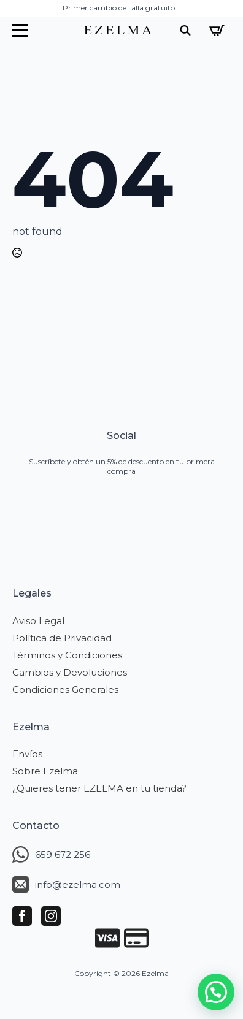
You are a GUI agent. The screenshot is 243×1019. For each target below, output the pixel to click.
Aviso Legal (38, 621)
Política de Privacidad (62, 638)
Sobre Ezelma (45, 771)
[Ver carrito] (217, 30)
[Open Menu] (20, 30)
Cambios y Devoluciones (69, 672)
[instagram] (51, 916)
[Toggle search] (185, 30)
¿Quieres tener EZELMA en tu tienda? (99, 788)
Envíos (27, 754)
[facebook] (22, 916)
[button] (216, 992)
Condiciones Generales (65, 689)
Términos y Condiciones (67, 655)
